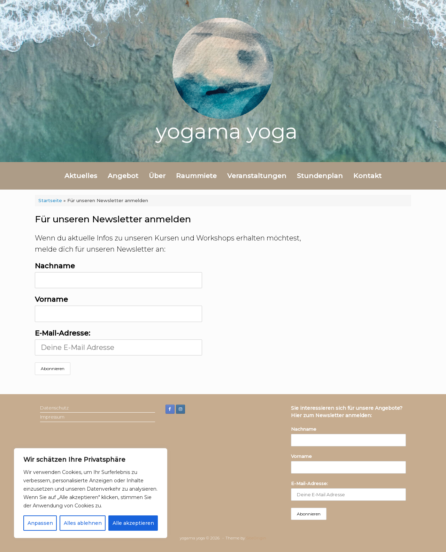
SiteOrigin (256, 538)
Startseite (50, 200)
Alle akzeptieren (133, 523)
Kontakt (367, 176)
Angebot (123, 176)
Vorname (51, 299)
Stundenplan (320, 176)
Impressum (52, 417)
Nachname (55, 266)
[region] (90, 493)
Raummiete (196, 176)
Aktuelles (80, 176)
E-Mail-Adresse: (118, 342)
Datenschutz (54, 408)
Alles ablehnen (83, 523)
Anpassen (40, 523)
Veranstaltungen (256, 176)
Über (157, 176)
